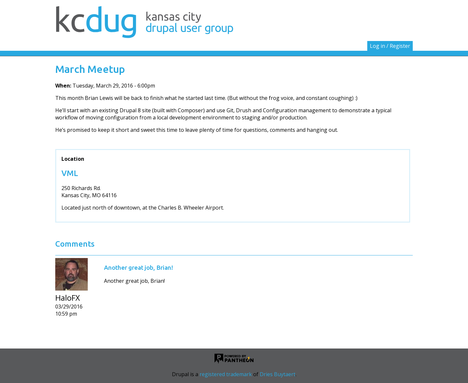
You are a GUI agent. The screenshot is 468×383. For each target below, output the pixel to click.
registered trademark (226, 374)
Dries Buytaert (277, 374)
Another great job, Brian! (138, 267)
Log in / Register (390, 45)
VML (69, 173)
